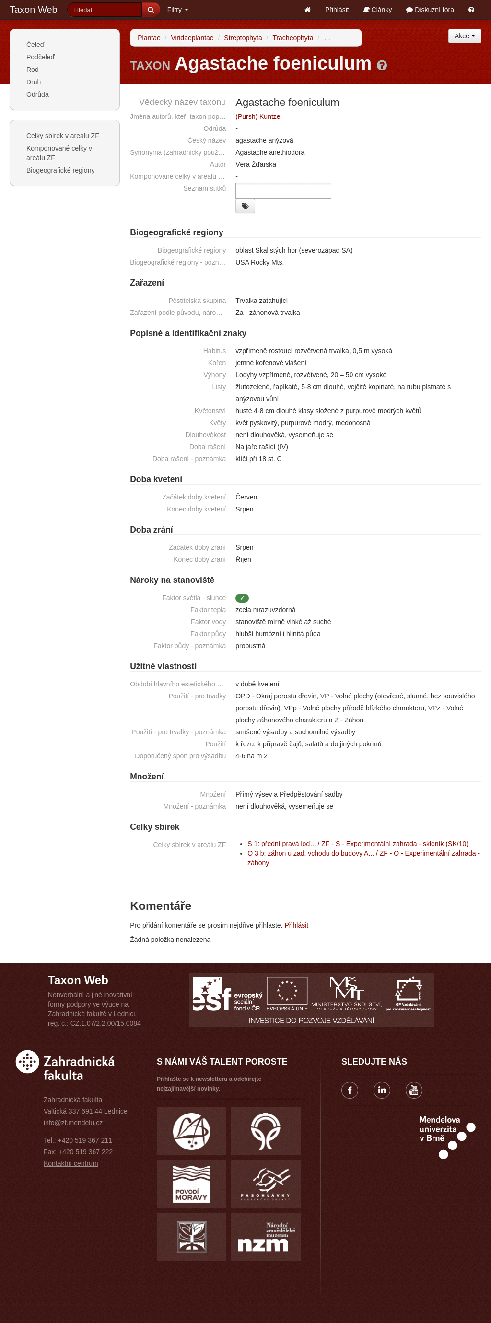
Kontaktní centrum (71, 1163)
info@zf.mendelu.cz (73, 1122)
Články (377, 9)
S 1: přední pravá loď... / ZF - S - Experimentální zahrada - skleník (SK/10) (357, 843)
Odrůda (37, 94)
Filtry (177, 9)
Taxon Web (34, 9)
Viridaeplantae (192, 38)
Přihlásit (337, 9)
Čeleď (35, 44)
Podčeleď (40, 57)
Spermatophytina (349, 38)
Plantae (149, 38)
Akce (465, 36)
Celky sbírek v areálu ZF (62, 135)
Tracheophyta (292, 38)
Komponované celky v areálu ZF (59, 153)
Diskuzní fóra (430, 9)
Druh (33, 82)
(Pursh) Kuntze (257, 116)
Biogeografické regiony (60, 170)
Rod (32, 69)
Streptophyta (243, 38)
